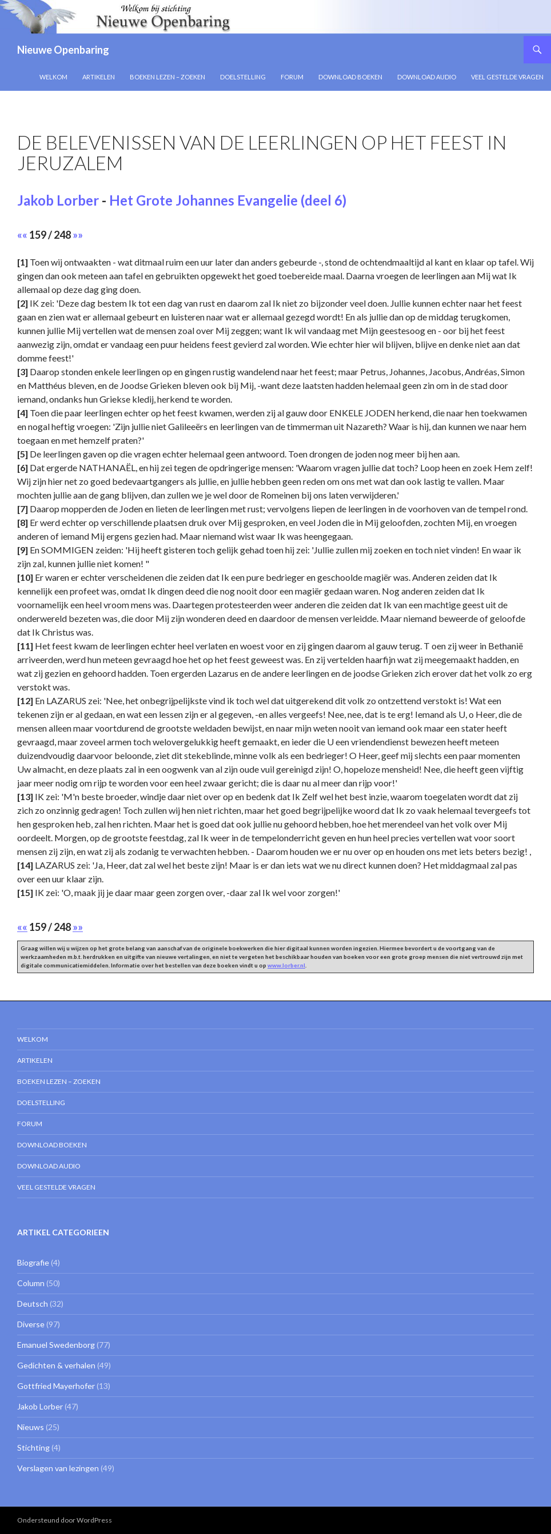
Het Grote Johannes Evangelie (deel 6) (227, 200)
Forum (292, 77)
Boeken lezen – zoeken (167, 77)
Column (31, 1283)
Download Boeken (350, 77)
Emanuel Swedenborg (56, 1345)
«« (22, 234)
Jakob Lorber (58, 200)
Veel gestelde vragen (507, 77)
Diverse (31, 1324)
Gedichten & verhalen (56, 1365)
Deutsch (32, 1303)
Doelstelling (243, 77)
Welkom (53, 77)
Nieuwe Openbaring (63, 49)
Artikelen (98, 77)
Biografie (33, 1262)
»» (78, 234)
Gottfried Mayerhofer (56, 1386)
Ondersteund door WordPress (64, 1520)
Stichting (33, 1447)
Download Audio (426, 77)
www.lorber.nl (286, 965)
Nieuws (30, 1427)
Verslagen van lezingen (58, 1468)
